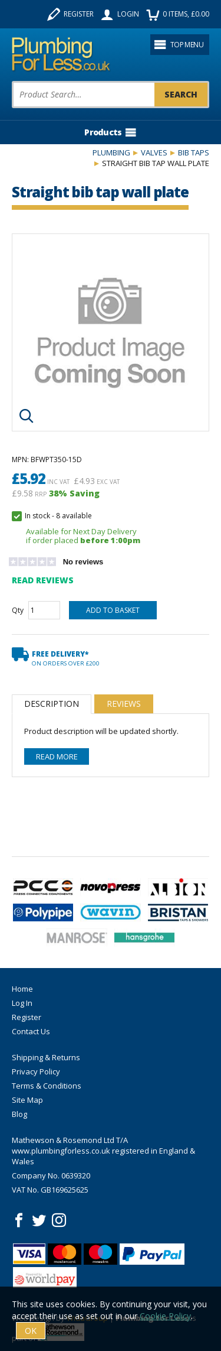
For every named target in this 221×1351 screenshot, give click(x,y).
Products (110, 132)
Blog (19, 1114)
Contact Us (31, 1031)
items (177, 14)
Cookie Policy (165, 1315)
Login (120, 14)
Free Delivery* (66, 658)
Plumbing (111, 152)
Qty (18, 610)
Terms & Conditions (46, 1085)
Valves (154, 152)
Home (22, 988)
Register (70, 14)
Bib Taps (193, 152)
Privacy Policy (36, 1071)
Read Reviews (43, 580)
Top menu (178, 44)
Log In (22, 1003)
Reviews (124, 703)
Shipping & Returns (46, 1057)
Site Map (27, 1100)
